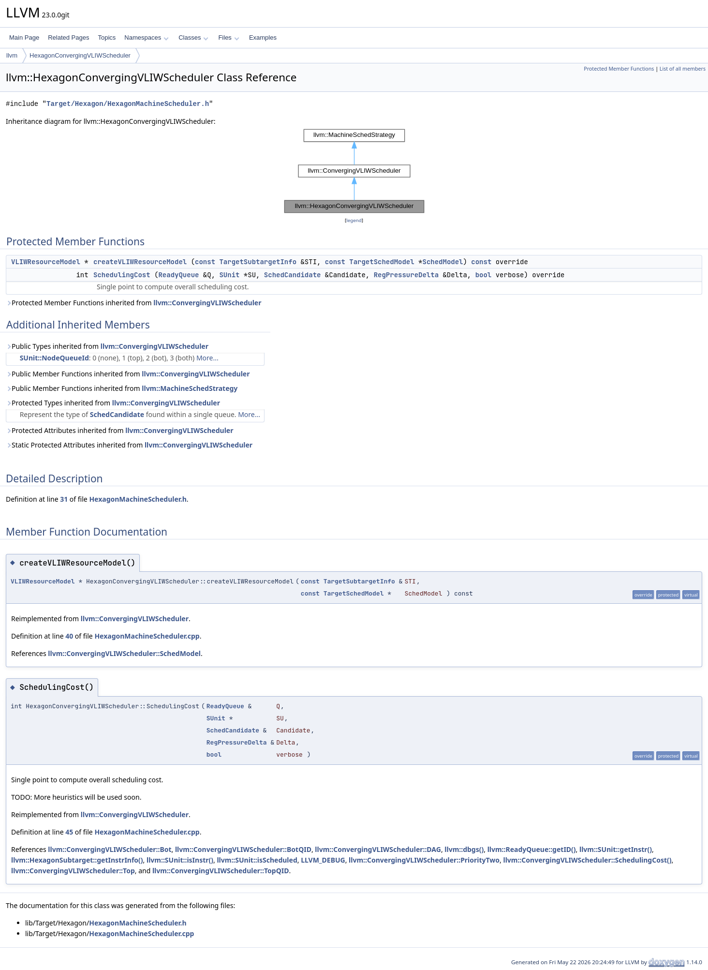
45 (69, 831)
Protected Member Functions (619, 68)
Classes (193, 37)
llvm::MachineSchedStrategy (189, 388)
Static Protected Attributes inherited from (129, 444)
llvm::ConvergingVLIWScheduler (207, 302)
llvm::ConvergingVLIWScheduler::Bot (109, 849)
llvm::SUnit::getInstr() (615, 849)
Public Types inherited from (107, 346)
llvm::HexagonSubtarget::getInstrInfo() (77, 860)
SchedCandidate (292, 274)
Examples (263, 37)
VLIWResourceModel (45, 261)
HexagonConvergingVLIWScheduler (80, 55)
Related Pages (68, 37)
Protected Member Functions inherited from (133, 302)
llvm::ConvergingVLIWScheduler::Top (73, 870)
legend (354, 220)
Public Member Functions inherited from (128, 373)
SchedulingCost (121, 274)
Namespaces (146, 37)
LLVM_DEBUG (323, 860)
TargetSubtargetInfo (257, 261)
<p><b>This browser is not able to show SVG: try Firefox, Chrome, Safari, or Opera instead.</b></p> (354, 171)
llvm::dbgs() (464, 849)
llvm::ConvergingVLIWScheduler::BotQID (243, 849)
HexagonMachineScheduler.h (137, 499)
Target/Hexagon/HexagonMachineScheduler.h (127, 103)
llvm (11, 55)
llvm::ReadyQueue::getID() (531, 849)
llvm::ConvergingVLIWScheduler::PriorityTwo (424, 860)
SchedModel (442, 261)
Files (228, 37)
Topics (107, 37)
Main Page (24, 37)
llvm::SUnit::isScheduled (257, 860)
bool (483, 274)
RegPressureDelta (406, 274)
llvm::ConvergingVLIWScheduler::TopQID (220, 870)
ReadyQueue (178, 274)
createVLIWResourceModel (140, 261)
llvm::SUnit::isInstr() (180, 860)
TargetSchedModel (381, 261)
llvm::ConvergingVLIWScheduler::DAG (378, 849)
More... (207, 357)
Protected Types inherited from (113, 402)
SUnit (229, 274)
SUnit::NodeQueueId (54, 357)
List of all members (683, 68)
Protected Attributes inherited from (119, 430)
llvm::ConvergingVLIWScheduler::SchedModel (124, 653)
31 (64, 499)
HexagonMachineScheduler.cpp (146, 636)
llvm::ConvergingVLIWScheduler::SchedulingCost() (587, 860)
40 (69, 636)
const (205, 261)
